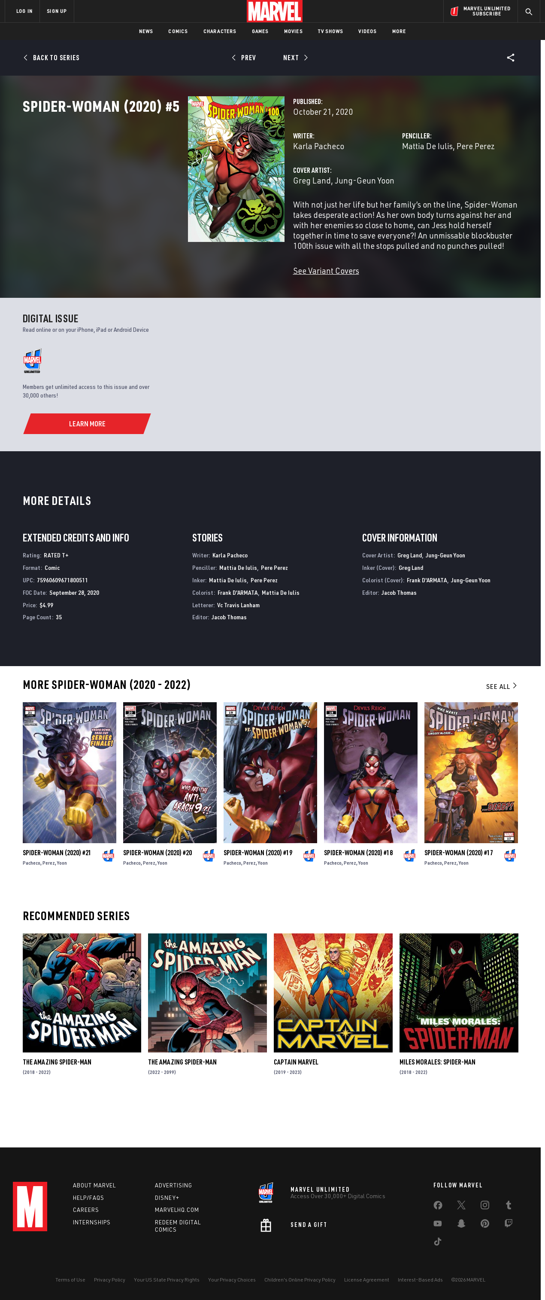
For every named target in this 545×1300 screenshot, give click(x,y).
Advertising (173, 1185)
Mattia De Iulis (369, 184)
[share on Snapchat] (461, 1225)
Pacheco (31, 903)
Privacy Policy (109, 1279)
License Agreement (366, 1279)
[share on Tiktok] (437, 1243)
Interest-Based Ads (420, 1279)
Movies (293, 31)
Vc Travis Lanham (238, 645)
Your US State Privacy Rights (167, 1279)
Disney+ (167, 1197)
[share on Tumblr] (508, 1206)
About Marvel (94, 1185)
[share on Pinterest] (485, 1225)
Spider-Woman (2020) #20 (157, 893)
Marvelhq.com (177, 1209)
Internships (92, 1222)
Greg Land (196, 218)
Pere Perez (418, 184)
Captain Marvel (296, 1102)
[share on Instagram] (485, 1206)
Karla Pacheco (202, 184)
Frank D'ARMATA (238, 632)
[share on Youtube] (437, 1225)
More (399, 31)
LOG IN (24, 11)
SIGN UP (57, 11)
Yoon (62, 903)
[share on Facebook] (437, 1207)
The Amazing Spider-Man (57, 1102)
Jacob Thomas (229, 657)
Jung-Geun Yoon (249, 218)
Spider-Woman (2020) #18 (358, 893)
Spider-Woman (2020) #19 (258, 893)
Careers (86, 1209)
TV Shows (330, 31)
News (146, 31)
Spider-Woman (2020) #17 (458, 893)
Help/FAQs (88, 1197)
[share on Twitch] (508, 1225)
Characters (219, 31)
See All (502, 726)
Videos (367, 31)
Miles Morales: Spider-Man (437, 1102)
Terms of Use (70, 1279)
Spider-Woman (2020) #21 (57, 893)
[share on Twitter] (461, 1206)
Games (260, 31)
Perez (48, 903)
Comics (178, 31)
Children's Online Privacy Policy (300, 1279)
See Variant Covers (210, 298)
